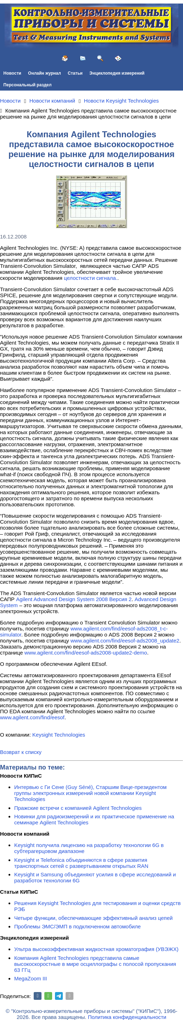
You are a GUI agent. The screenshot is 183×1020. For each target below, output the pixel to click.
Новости (12, 73)
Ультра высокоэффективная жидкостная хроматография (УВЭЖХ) (96, 949)
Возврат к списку (20, 752)
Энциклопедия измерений (116, 73)
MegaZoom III (30, 978)
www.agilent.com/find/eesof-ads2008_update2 (125, 641)
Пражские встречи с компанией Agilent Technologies (78, 808)
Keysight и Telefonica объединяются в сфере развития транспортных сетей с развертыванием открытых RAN (81, 863)
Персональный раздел (28, 84)
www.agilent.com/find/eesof (32, 717)
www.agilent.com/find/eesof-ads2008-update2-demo (85, 653)
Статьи (75, 73)
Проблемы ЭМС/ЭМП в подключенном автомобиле (77, 926)
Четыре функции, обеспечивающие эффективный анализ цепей (93, 918)
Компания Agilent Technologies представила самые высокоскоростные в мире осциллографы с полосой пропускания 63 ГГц (95, 964)
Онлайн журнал (44, 73)
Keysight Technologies (58, 735)
